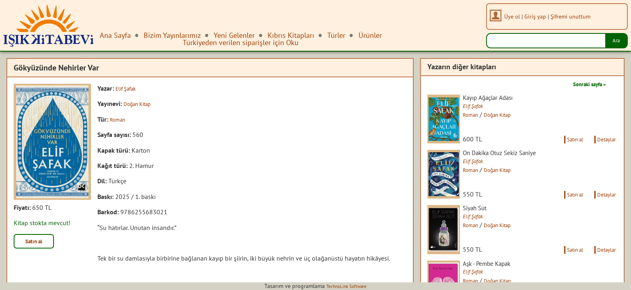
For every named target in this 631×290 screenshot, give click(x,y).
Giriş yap (538, 16)
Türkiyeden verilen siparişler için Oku (241, 42)
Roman (119, 119)
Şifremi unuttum (574, 16)
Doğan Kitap (141, 103)
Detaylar (604, 148)
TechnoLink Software (346, 286)
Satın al (37, 242)
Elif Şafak (128, 88)
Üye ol (515, 16)
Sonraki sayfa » (583, 84)
